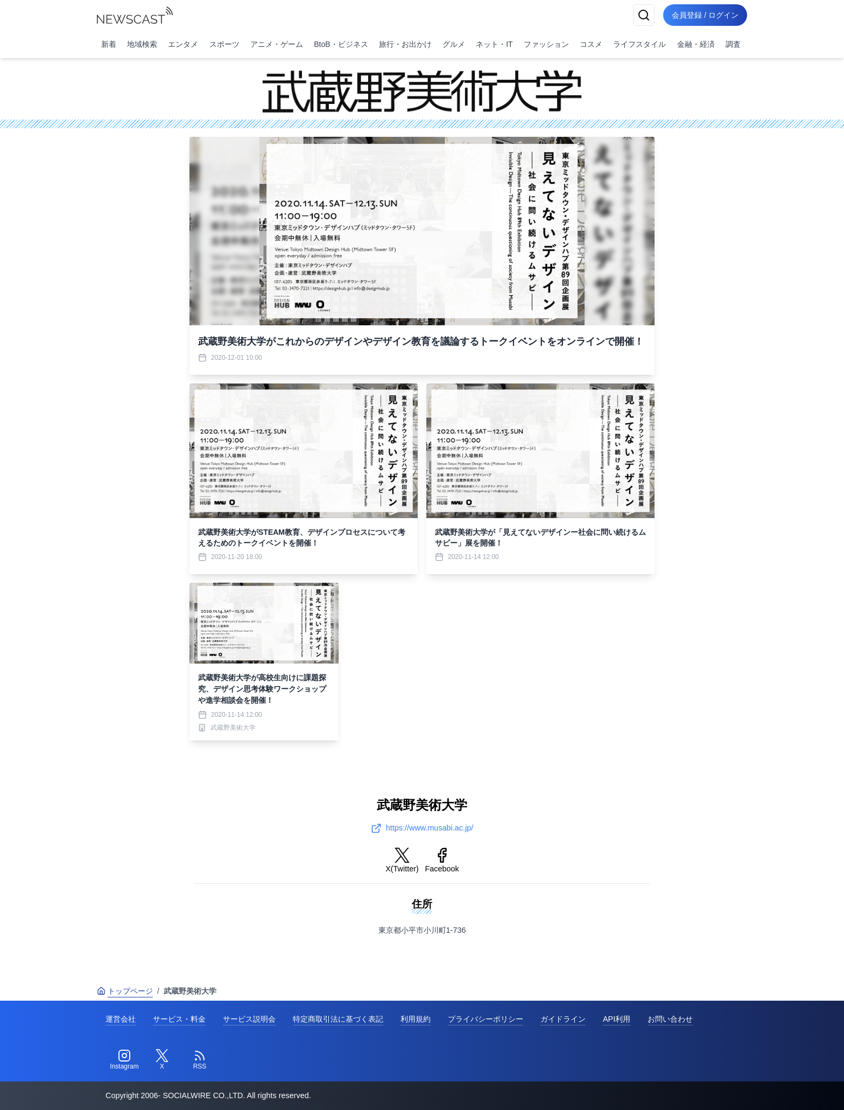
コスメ (591, 44)
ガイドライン (563, 1019)
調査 (733, 44)
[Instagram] (124, 1060)
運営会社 (120, 1019)
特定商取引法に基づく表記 (338, 1019)
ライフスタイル (639, 44)
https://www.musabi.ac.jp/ (422, 828)
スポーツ (224, 44)
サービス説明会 (249, 1019)
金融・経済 (696, 44)
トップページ (125, 991)
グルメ (453, 44)
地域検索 (142, 44)
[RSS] (200, 1060)
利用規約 (415, 1019)
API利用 (616, 1019)
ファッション (546, 44)
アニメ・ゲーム (276, 44)
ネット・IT (494, 44)
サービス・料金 (179, 1019)
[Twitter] (162, 1060)
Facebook (442, 860)
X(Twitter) (402, 860)
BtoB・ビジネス (341, 44)
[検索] (644, 15)
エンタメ (183, 44)
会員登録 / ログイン (705, 15)
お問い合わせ (670, 1019)
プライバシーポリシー (485, 1019)
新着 (108, 44)
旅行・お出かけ (405, 44)
